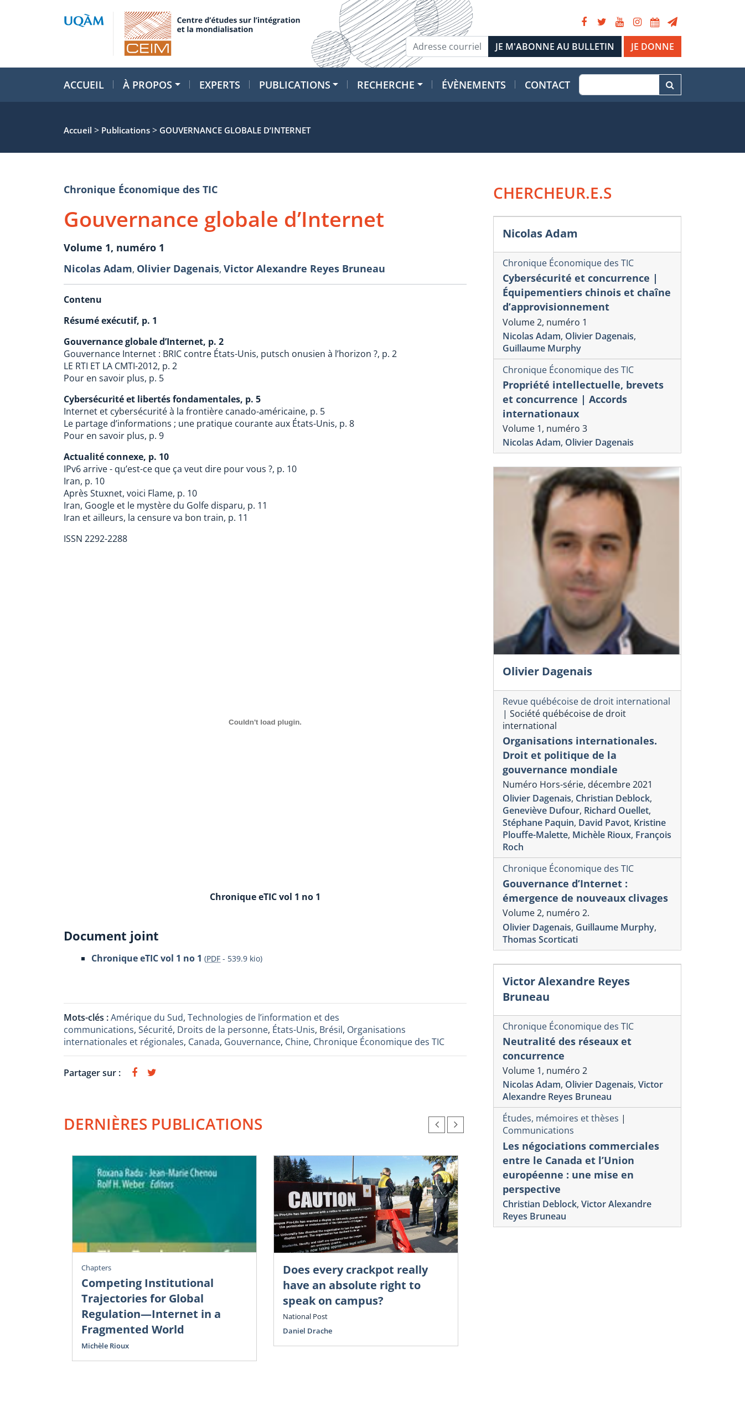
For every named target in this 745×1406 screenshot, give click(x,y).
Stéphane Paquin (538, 822)
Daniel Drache (307, 1331)
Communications (538, 1130)
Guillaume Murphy (542, 348)
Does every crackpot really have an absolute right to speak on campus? (355, 1285)
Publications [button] (294, 84)
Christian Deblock (613, 798)
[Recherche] (619, 84)
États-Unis (293, 1030)
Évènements (474, 84)
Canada (204, 1042)
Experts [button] (219, 84)
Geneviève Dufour (541, 810)
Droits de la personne (222, 1030)
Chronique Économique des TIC (141, 189)
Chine (297, 1042)
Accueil (84, 84)
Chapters (96, 1268)
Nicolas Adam (98, 268)
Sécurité (155, 1030)
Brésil (331, 1030)
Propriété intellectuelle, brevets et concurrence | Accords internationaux (583, 399)
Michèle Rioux (105, 1346)
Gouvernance (252, 1042)
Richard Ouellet (616, 810)
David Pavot (603, 822)
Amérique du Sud (147, 1017)
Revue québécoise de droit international (586, 701)
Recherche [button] (386, 84)
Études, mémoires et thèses (561, 1118)
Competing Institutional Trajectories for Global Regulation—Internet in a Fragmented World (151, 1306)
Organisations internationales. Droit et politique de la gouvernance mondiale (580, 755)
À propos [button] (147, 84)
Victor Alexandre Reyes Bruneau (304, 268)
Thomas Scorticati (540, 939)
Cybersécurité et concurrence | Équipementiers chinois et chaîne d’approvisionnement (587, 292)
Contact (547, 84)
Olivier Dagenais (178, 268)
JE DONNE (652, 46)
